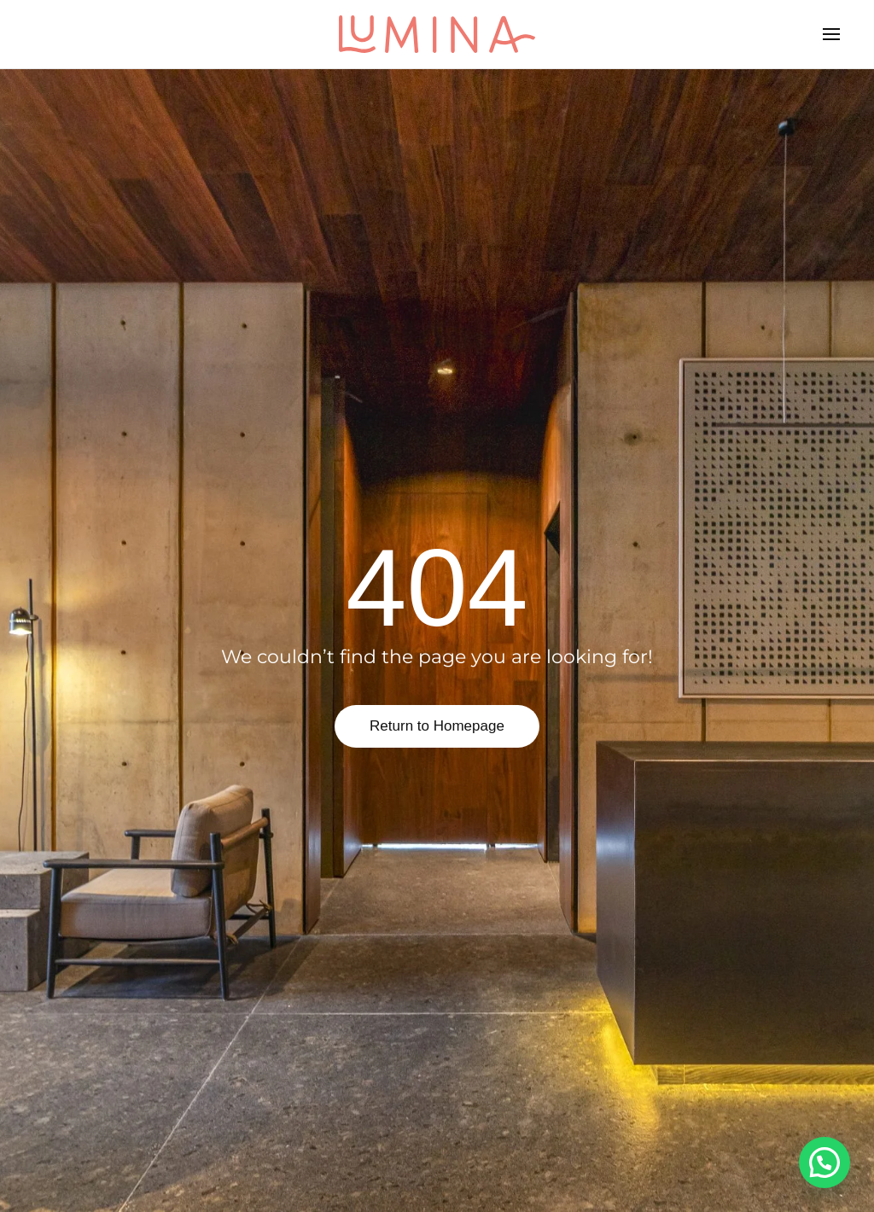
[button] (831, 34)
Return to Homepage (437, 726)
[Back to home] (437, 34)
